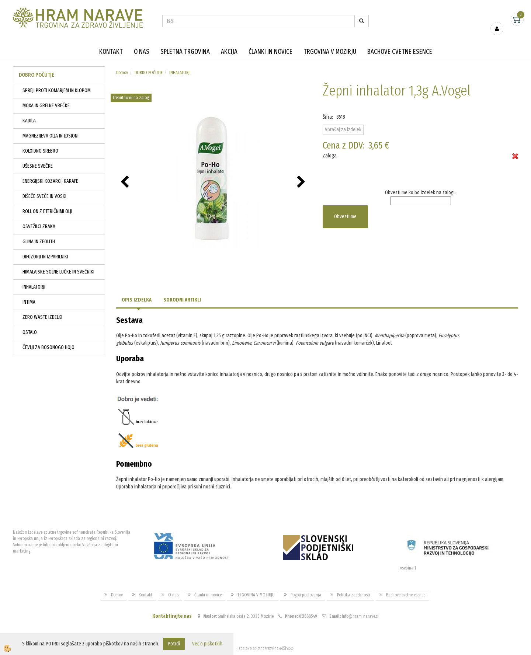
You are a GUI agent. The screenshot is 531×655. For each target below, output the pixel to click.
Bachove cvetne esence (399, 52)
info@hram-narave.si (360, 616)
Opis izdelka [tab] (137, 300)
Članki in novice (270, 52)
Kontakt (111, 52)
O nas (141, 52)
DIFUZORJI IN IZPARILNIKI (45, 257)
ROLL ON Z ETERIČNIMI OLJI (47, 211)
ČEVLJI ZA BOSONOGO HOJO (48, 347)
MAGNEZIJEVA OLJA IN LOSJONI (50, 136)
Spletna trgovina (185, 52)
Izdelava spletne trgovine (257, 648)
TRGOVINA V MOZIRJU (329, 52)
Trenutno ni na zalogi (131, 97)
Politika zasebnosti (353, 594)
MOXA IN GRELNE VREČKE (46, 105)
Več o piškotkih (207, 644)
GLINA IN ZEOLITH (38, 241)
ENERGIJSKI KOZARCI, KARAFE (50, 181)
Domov (122, 72)
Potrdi (174, 644)
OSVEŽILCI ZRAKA (38, 226)
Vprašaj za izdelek (343, 129)
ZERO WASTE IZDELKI (42, 317)
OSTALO (29, 332)
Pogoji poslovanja (306, 594)
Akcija (229, 52)
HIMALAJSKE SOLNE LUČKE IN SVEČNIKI (58, 272)
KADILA (29, 121)
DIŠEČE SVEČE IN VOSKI (44, 196)
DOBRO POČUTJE (149, 72)
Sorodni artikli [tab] (182, 300)
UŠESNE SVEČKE (37, 166)
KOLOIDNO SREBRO (40, 151)
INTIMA (28, 302)
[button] (302, 182)
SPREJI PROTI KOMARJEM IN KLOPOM (56, 90)
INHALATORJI (33, 287)
